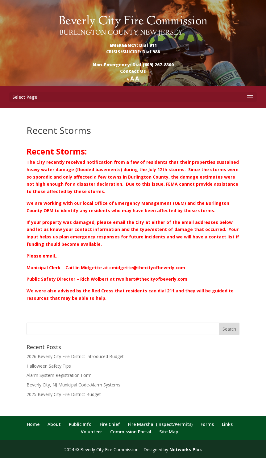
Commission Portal (130, 432)
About (54, 424)
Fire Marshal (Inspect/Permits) (160, 424)
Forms (207, 424)
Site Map (168, 432)
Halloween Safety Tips (49, 366)
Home (33, 424)
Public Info (80, 424)
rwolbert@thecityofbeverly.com (151, 279)
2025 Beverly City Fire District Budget (64, 394)
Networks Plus (185, 449)
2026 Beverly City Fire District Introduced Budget (75, 356)
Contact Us (133, 71)
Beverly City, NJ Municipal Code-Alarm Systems (73, 385)
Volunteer (91, 432)
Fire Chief (110, 424)
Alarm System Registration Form (59, 375)
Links (227, 424)
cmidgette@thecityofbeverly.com (147, 267)
